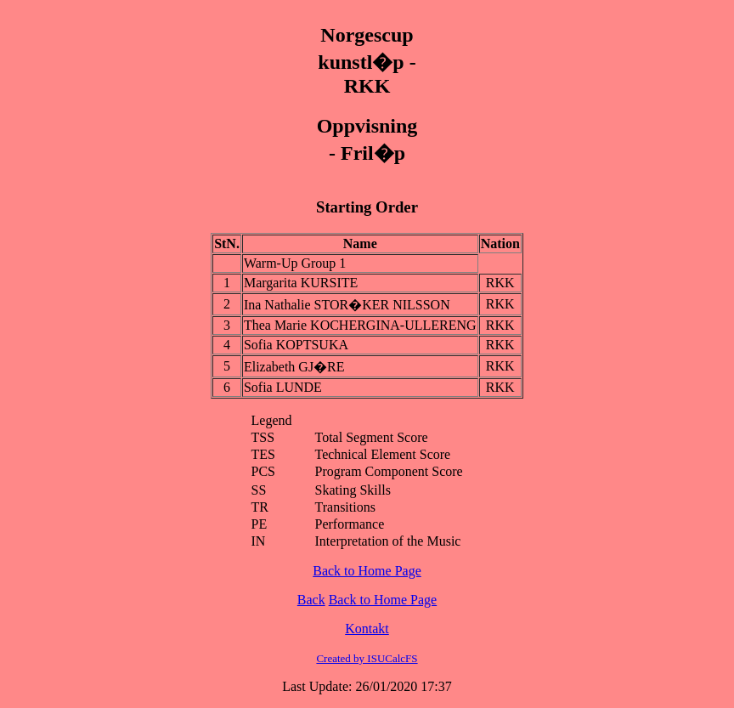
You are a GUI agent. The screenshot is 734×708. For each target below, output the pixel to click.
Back (311, 599)
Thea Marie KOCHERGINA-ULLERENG (360, 325)
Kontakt (367, 628)
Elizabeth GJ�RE (294, 367)
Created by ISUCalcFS (366, 658)
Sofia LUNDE (283, 387)
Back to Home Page (367, 571)
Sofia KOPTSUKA (296, 344)
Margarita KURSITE (301, 282)
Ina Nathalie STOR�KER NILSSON (347, 304)
